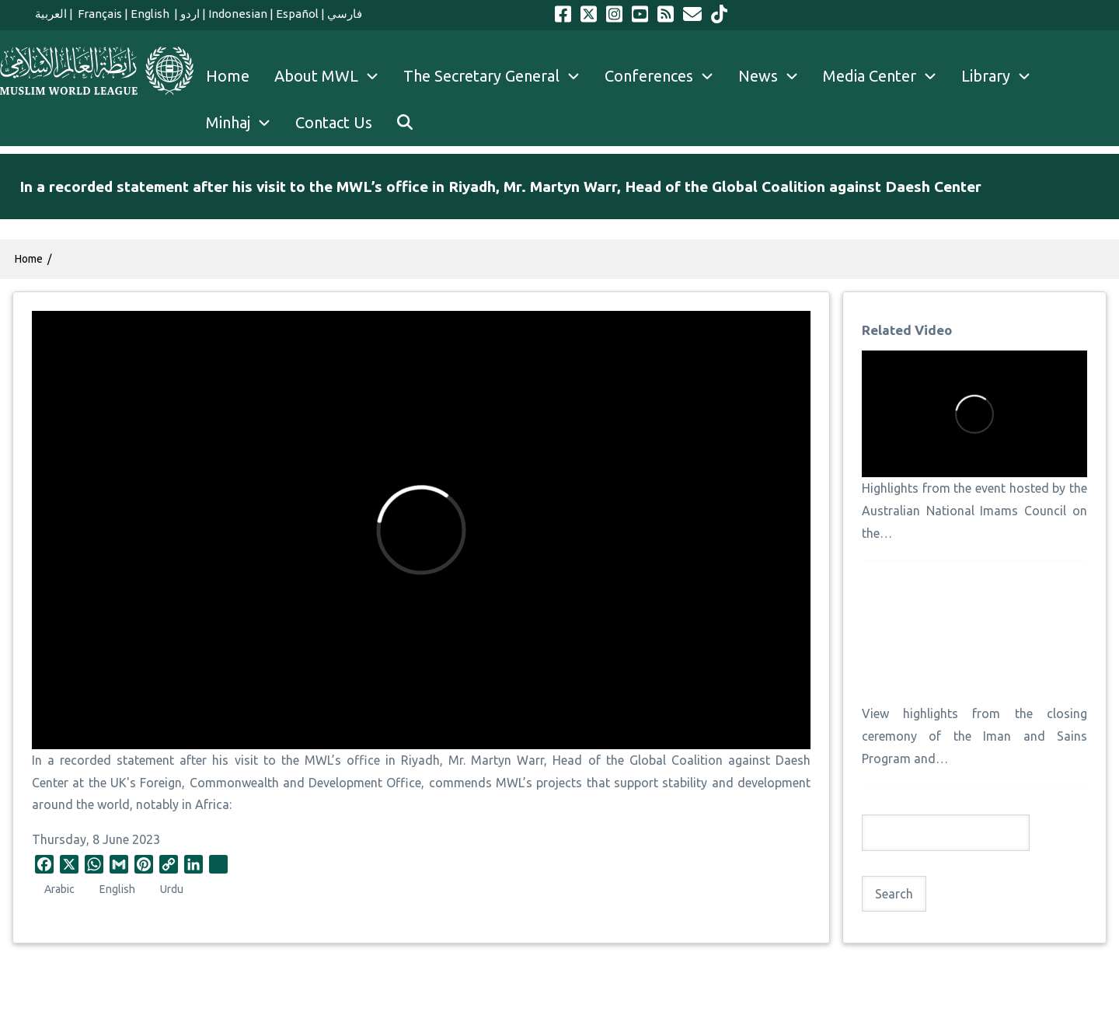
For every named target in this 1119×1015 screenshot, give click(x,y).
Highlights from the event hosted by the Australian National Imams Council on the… (974, 510)
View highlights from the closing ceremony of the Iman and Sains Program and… (974, 736)
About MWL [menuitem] (332, 76)
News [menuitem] (774, 76)
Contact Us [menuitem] (333, 122)
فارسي (344, 13)
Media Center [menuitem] (886, 76)
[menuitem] (405, 122)
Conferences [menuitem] (665, 76)
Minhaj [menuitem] (244, 122)
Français (98, 13)
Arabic (59, 889)
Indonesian (237, 13)
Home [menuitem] (227, 76)
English (151, 13)
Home (29, 259)
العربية (51, 13)
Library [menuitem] (1002, 76)
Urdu (171, 889)
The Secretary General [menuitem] (497, 76)
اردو (190, 13)
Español (297, 13)
